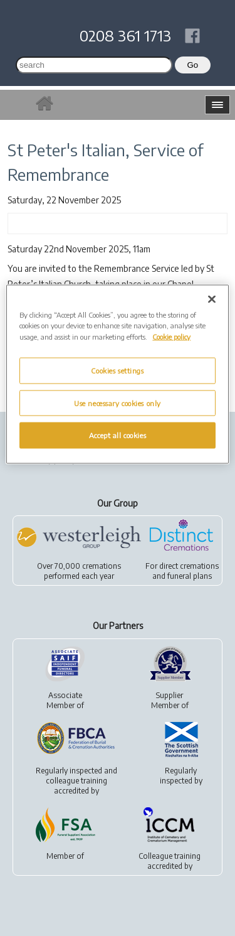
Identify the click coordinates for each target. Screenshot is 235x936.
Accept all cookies (117, 435)
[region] (117, 374)
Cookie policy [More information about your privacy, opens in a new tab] (171, 336)
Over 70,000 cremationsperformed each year (79, 571)
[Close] (212, 299)
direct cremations (189, 566)
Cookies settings (117, 370)
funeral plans (189, 576)
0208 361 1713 (125, 35)
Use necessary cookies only (117, 402)
